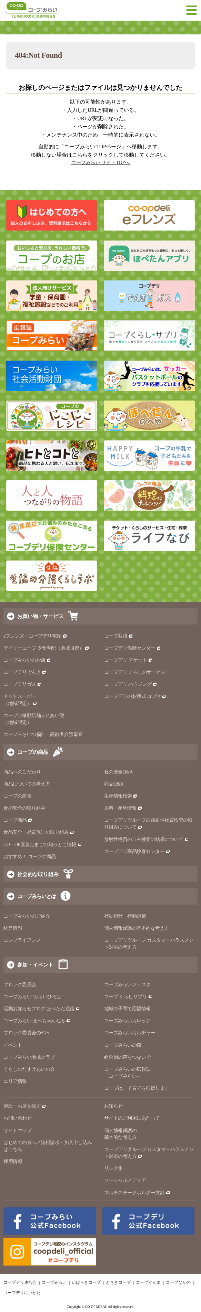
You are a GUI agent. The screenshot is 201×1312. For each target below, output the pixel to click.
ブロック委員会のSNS (26, 1032)
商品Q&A (114, 784)
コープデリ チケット (128, 660)
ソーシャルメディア (125, 1180)
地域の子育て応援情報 (127, 1008)
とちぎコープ (118, 1282)
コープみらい (54, 1282)
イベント (12, 1045)
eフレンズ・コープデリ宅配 (35, 636)
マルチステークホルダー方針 (137, 1192)
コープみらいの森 (122, 1045)
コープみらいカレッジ (127, 1020)
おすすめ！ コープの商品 (29, 856)
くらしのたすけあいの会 (29, 1069)
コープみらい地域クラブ (29, 1057)
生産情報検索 (121, 796)
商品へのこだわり (22, 772)
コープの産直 (17, 796)
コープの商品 (32, 752)
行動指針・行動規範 (125, 916)
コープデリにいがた (22, 1292)
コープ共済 (118, 636)
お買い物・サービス (40, 616)
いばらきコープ (86, 1282)
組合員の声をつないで (127, 1057)
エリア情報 (15, 1081)
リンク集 (113, 1168)
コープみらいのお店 (27, 660)
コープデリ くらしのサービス (135, 672)
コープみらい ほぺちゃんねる (37, 1020)
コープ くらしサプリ (128, 996)
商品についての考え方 (26, 784)
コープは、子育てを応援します (136, 1088)
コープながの (178, 1282)
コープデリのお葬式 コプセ (135, 696)
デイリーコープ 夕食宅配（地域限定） (46, 648)
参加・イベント (35, 965)
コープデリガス (22, 684)
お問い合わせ (17, 1118)
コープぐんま (148, 1282)
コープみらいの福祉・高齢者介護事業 (43, 734)
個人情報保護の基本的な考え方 (136, 928)
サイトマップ (17, 1130)
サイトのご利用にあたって (132, 1118)
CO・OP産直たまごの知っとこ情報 (42, 844)
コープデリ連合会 (20, 1282)
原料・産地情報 (123, 808)
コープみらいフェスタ (127, 984)
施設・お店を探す (25, 1106)
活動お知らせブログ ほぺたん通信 (41, 1008)
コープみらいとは (36, 896)
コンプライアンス (22, 940)
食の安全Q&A (118, 772)
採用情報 (12, 1161)
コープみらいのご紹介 (26, 916)
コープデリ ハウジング (131, 684)
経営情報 (12, 928)
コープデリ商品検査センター (137, 851)
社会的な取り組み (38, 874)
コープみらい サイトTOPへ (100, 162)
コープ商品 (17, 820)
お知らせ (113, 1106)
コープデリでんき (25, 672)
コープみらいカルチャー (129, 1032)
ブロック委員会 (19, 984)
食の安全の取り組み (24, 808)
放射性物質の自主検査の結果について (146, 839)
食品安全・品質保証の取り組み (38, 832)
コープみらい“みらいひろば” (33, 996)
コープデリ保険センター (132, 648)
